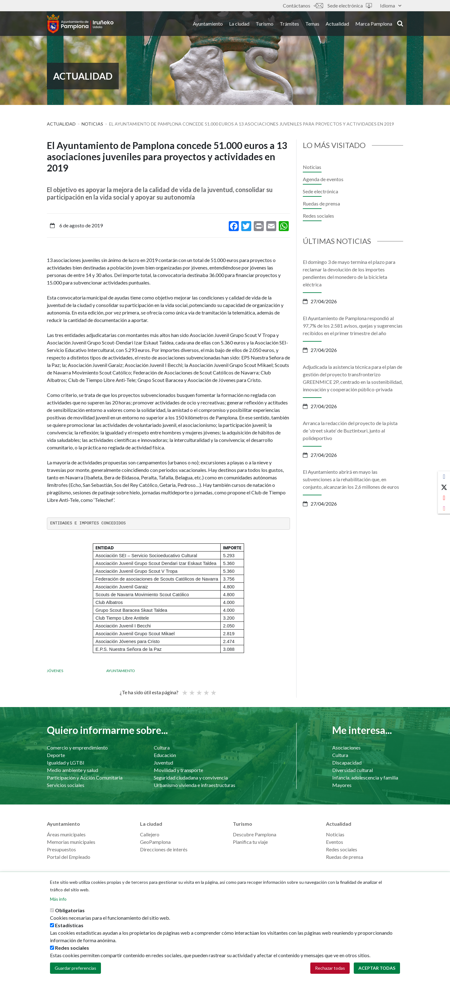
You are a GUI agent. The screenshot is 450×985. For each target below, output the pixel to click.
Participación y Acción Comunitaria (84, 777)
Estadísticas (69, 925)
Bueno (206, 690)
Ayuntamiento (208, 24)
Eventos (334, 842)
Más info (58, 899)
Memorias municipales (71, 842)
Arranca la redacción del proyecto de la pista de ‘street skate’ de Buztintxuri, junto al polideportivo (350, 430)
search (400, 24)
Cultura (162, 747)
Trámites (289, 24)
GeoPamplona (155, 842)
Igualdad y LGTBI (65, 762)
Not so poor (191, 690)
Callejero (149, 834)
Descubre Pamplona (254, 834)
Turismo (264, 24)
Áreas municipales (66, 834)
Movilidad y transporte (178, 770)
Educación (165, 755)
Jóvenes (55, 670)
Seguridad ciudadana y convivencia (191, 777)
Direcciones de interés (164, 849)
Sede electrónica (350, 5)
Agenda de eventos (323, 179)
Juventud (163, 762)
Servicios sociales (65, 785)
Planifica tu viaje (250, 842)
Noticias (92, 123)
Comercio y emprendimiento (77, 747)
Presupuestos (61, 849)
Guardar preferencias (75, 968)
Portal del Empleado (68, 857)
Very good (213, 690)
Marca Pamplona (373, 24)
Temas (312, 24)
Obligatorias (70, 910)
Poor (184, 690)
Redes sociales (318, 216)
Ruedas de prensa (321, 203)
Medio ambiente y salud (72, 770)
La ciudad (239, 24)
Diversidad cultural (352, 770)
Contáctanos (303, 5)
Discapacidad (347, 762)
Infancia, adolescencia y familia (365, 777)
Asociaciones (346, 747)
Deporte (56, 755)
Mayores (342, 785)
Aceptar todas (376, 968)
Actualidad (337, 24)
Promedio (199, 690)
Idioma (390, 5)
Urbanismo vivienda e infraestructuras (194, 785)
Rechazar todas (330, 968)
